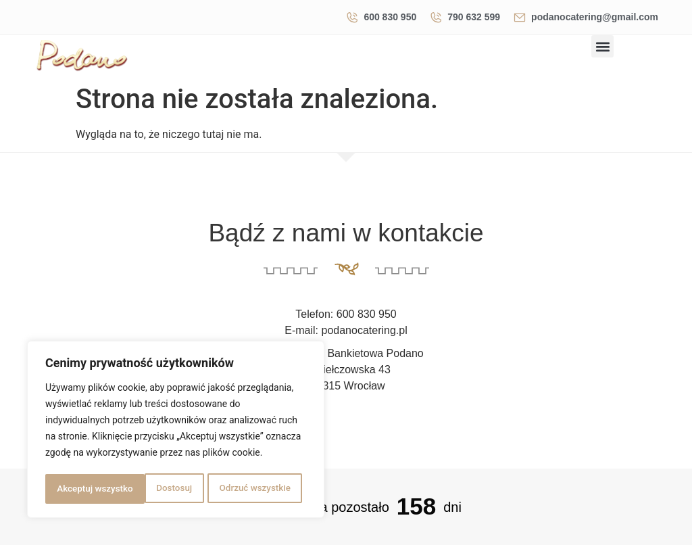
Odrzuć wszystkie (155, 488)
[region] (175, 430)
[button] (602, 46)
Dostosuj (74, 488)
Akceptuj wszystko (256, 488)
